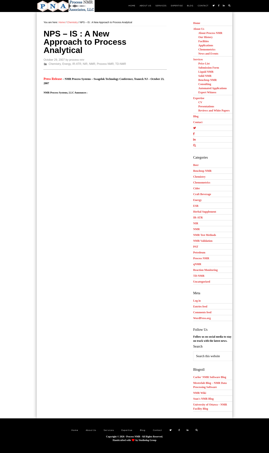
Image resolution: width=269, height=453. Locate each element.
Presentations (206, 106)
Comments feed (202, 312)
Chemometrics (206, 49)
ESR (195, 205)
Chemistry (55, 63)
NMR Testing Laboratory (67, 6)
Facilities (203, 41)
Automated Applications (212, 88)
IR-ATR (76, 63)
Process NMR (105, 63)
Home (196, 23)
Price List (204, 63)
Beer (196, 165)
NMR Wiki (199, 392)
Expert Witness (207, 92)
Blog (195, 116)
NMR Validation (202, 240)
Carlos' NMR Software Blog (209, 377)
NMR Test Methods (204, 235)
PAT (195, 246)
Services (198, 59)
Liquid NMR (205, 71)
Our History (205, 37)
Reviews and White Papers (214, 110)
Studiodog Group (147, 440)
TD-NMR (120, 63)
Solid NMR (205, 75)
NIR (85, 63)
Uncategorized (201, 281)
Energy (66, 63)
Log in (197, 300)
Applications (205, 45)
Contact (197, 122)
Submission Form (208, 67)
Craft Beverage (202, 194)
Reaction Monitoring (205, 270)
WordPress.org (202, 318)
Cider (196, 188)
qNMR (197, 264)
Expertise (198, 98)
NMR (92, 63)
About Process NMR (210, 33)
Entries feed (200, 306)
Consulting (204, 84)
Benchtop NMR (207, 80)
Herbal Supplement (204, 211)
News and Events (208, 53)
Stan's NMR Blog (203, 398)
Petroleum (199, 252)
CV (200, 102)
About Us (198, 28)
